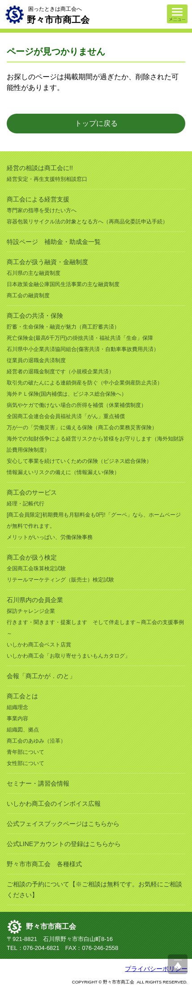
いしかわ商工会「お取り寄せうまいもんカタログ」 (68, 656)
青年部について (25, 752)
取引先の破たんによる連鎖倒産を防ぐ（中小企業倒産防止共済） (84, 383)
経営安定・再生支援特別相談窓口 (47, 179)
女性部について (25, 763)
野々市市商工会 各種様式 (44, 864)
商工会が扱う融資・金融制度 (47, 261)
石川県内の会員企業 (35, 599)
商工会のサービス (32, 492)
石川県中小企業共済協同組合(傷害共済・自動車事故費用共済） (83, 349)
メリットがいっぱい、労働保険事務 (50, 537)
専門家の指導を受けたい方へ (42, 210)
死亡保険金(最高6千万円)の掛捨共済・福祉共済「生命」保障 (80, 338)
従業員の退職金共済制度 (36, 360)
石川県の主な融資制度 (33, 273)
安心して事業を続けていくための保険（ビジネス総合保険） (79, 461)
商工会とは (22, 696)
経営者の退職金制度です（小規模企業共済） (60, 371)
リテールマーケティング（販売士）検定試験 (60, 580)
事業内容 (17, 718)
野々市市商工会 (51, 926)
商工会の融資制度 (28, 295)
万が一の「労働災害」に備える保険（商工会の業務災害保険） (82, 427)
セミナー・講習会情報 (38, 783)
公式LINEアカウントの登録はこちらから (64, 843)
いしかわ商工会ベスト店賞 (39, 644)
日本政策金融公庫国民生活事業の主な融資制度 (63, 284)
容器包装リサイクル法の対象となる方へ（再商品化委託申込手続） (87, 221)
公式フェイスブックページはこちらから (63, 823)
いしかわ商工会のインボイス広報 (54, 803)
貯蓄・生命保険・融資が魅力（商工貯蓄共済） (63, 327)
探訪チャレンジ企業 (31, 611)
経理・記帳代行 (25, 503)
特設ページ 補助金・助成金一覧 (54, 241)
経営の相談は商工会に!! (40, 167)
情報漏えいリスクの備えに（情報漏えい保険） (63, 472)
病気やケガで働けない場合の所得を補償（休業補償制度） (76, 405)
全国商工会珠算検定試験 (36, 568)
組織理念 (17, 707)
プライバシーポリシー (156, 968)
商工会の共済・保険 (35, 315)
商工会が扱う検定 (32, 557)
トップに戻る (96, 123)
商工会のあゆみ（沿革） (36, 741)
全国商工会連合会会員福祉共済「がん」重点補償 (66, 416)
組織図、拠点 (23, 730)
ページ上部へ (178, 964)
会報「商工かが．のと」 (41, 676)
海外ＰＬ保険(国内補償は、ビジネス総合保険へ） (67, 394)
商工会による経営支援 (38, 199)
